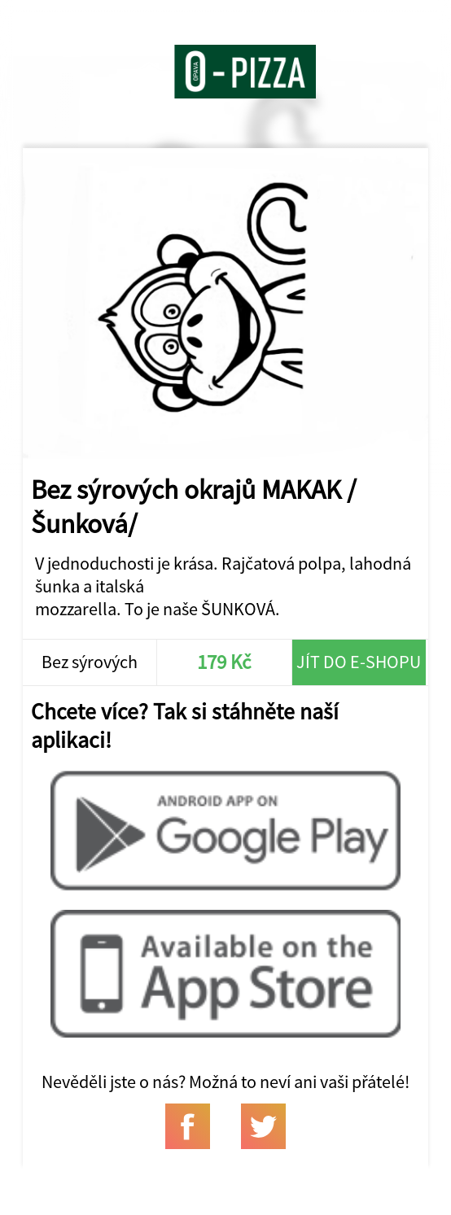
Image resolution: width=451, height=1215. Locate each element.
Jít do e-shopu (358, 661)
